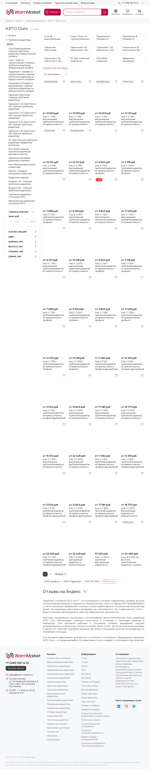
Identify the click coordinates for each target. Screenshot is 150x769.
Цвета (84, 666)
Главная (9, 21)
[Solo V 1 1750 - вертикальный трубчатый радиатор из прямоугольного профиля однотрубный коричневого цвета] (106, 95)
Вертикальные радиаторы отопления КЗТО (21, 202)
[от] (17, 221)
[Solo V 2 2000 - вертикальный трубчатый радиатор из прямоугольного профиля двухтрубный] (80, 437)
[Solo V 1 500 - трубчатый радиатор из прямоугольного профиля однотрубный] (133, 143)
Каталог (19, 21)
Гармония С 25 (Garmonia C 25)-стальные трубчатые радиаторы (22, 133)
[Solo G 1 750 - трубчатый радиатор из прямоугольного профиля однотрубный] (54, 290)
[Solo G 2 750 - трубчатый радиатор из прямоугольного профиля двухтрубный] (54, 486)
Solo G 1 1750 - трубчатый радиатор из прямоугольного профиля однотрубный (53, 365)
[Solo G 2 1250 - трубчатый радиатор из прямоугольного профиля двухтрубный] (106, 486)
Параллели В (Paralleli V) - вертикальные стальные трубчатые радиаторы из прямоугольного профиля (21, 87)
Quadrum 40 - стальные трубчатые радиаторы (20, 182)
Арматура (52, 735)
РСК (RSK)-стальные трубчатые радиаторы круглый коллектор (19, 151)
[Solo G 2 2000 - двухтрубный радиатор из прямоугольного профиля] (80, 535)
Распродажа (53, 739)
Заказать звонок (16, 668)
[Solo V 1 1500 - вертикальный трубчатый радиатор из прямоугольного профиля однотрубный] (133, 192)
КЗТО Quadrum (52, 581)
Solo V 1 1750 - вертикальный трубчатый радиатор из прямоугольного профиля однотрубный (53, 267)
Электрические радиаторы (60, 674)
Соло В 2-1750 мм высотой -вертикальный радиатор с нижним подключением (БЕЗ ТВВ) (131, 561)
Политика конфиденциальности (92, 731)
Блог (83, 670)
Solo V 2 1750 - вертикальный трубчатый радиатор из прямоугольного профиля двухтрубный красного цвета (54, 169)
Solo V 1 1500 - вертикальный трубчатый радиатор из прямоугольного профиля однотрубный (131, 218)
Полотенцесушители (57, 720)
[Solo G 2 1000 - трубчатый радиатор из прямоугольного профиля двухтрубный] (80, 486)
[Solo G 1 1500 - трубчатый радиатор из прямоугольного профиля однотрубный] (133, 290)
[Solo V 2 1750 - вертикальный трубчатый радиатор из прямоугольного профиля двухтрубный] (54, 437)
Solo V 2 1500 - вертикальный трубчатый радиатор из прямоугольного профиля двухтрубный (132, 414)
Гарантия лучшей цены (66, 3)
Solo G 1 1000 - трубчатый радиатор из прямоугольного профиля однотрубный (79, 316)
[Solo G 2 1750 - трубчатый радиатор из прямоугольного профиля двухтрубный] (54, 535)
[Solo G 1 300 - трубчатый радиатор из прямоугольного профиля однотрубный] (106, 241)
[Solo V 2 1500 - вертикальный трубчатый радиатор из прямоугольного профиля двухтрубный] (133, 388)
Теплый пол (53, 732)
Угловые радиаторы (57, 712)
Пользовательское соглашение (90, 725)
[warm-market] (23, 12)
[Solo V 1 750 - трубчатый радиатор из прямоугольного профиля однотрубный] (54, 192)
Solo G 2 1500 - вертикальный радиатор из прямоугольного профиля (129, 512)
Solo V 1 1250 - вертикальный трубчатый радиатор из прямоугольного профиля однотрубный (105, 218)
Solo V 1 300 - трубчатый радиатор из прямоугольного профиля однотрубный (105, 169)
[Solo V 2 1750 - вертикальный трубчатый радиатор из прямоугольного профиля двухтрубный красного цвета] (54, 143)
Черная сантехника (57, 724)
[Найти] (104, 12)
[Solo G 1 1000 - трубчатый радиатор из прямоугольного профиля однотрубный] (80, 290)
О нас (84, 658)
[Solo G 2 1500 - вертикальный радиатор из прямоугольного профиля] (133, 486)
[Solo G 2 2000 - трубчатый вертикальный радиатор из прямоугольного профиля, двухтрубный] (106, 535)
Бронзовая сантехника (58, 728)
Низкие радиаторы (56, 682)
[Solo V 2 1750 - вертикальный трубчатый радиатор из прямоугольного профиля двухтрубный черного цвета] (133, 95)
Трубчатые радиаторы (35, 21)
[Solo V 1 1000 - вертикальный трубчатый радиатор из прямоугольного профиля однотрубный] (80, 192)
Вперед (61, 574)
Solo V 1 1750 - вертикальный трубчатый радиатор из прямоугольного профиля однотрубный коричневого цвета (105, 120)
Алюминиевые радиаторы (60, 700)
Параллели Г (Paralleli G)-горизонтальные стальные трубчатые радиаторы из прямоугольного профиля (21, 75)
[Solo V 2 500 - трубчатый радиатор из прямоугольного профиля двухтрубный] (133, 339)
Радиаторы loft (54, 716)
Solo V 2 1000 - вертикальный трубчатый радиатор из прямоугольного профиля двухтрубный (80, 414)
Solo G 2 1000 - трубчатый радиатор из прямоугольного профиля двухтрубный (80, 512)
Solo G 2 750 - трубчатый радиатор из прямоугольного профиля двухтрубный (54, 512)
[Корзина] (139, 12)
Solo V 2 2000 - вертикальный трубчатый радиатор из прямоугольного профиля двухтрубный (80, 463)
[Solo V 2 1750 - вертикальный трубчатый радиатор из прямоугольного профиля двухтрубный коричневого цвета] (80, 143)
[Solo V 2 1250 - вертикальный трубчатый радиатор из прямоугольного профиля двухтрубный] (106, 388)
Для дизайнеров (89, 689)
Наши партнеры (89, 693)
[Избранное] (127, 12)
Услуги (84, 662)
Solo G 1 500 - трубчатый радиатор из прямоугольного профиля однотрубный (131, 267)
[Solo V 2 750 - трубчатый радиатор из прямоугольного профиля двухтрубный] (54, 388)
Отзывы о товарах (90, 705)
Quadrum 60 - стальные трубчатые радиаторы (20, 189)
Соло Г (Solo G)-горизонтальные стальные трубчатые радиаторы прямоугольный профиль (21, 64)
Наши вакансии (89, 697)
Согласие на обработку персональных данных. (93, 744)
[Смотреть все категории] (55, 68)
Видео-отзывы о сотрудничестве (89, 738)
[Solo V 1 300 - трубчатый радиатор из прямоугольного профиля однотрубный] (106, 143)
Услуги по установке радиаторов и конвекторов (95, 714)
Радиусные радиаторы (58, 708)
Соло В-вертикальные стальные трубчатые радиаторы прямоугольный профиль (22, 52)
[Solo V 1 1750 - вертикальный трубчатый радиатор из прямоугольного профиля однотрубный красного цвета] (80, 95)
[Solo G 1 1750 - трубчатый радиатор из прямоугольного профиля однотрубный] (54, 339)
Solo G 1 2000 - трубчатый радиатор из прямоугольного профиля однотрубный (79, 365)
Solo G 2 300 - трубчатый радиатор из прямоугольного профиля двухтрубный (106, 463)
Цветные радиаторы (57, 686)
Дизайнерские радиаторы (60, 670)
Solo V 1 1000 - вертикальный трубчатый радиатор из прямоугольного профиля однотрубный (79, 218)
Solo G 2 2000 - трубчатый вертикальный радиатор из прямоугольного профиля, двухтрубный (106, 561)
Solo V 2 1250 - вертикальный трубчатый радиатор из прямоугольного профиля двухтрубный (106, 414)
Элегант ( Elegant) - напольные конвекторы (20, 172)
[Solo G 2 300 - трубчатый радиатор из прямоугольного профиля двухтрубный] (106, 437)
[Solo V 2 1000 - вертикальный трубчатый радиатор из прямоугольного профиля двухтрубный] (80, 388)
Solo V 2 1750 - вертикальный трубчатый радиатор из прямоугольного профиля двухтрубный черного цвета (132, 120)
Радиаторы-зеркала (18, 177)
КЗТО (50, 21)
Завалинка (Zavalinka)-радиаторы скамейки (19, 159)
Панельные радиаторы (58, 704)
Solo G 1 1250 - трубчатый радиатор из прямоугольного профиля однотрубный (105, 316)
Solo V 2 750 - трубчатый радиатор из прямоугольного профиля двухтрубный (54, 414)
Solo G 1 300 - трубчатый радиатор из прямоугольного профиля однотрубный (105, 267)
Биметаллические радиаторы (56, 695)
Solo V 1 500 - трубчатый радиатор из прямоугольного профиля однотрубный (131, 169)
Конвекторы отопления (59, 658)
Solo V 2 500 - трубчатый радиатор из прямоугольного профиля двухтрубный (132, 365)
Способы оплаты (89, 686)
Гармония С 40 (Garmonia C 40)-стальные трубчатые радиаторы (22, 115)
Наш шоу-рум (88, 701)
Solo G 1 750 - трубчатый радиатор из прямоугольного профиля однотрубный (53, 316)
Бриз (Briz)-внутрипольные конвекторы (21, 165)
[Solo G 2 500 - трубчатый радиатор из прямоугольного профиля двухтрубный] (133, 437)
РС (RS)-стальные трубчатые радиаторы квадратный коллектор (22, 142)
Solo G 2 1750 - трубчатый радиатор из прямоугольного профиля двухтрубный (54, 561)
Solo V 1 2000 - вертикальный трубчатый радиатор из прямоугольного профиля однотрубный (79, 267)
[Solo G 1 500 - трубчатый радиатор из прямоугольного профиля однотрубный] (133, 241)
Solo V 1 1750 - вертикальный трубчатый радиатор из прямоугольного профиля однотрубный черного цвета (54, 120)
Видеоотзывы (88, 3)
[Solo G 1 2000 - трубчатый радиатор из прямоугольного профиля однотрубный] (80, 339)
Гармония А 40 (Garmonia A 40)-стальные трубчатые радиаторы (22, 106)
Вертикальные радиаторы (60, 662)
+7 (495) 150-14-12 (128, 3)
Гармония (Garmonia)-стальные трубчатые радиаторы (19, 97)
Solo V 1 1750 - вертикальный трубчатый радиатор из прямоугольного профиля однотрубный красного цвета (79, 120)
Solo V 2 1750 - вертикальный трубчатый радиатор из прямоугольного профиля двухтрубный (54, 463)
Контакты (25, 3)
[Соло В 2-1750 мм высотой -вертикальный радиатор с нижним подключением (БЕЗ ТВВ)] (133, 535)
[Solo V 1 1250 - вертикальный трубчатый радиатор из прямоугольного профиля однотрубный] (106, 192)
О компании (12, 3)
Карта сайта (30, 757)
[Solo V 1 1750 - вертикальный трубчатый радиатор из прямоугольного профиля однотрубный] (54, 241)
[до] (32, 221)
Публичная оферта (91, 720)
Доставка (86, 678)
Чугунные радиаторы (58, 689)
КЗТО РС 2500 (92, 581)
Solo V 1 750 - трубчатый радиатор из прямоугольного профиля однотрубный (53, 218)
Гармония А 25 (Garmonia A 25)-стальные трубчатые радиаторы (22, 124)
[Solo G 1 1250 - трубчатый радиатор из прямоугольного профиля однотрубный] (106, 290)
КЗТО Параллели (72, 581)
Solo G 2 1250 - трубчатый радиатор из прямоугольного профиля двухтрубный (106, 512)
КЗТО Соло (109, 581)
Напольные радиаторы (58, 678)
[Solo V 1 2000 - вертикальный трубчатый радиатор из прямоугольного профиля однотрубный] (80, 241)
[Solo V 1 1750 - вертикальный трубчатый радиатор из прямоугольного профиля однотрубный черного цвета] (54, 95)
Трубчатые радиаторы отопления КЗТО (19, 195)
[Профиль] (116, 12)
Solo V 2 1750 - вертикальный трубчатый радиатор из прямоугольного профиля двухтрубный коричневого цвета (80, 169)
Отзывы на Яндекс (42, 3)
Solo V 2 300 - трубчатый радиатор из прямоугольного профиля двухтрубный (106, 365)
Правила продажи (90, 709)
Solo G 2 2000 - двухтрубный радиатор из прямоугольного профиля (77, 561)
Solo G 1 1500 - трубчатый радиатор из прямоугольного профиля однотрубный (131, 316)
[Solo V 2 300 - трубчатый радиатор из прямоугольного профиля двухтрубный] (106, 339)
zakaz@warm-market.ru (21, 675)
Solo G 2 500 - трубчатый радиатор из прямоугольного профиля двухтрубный (132, 463)
